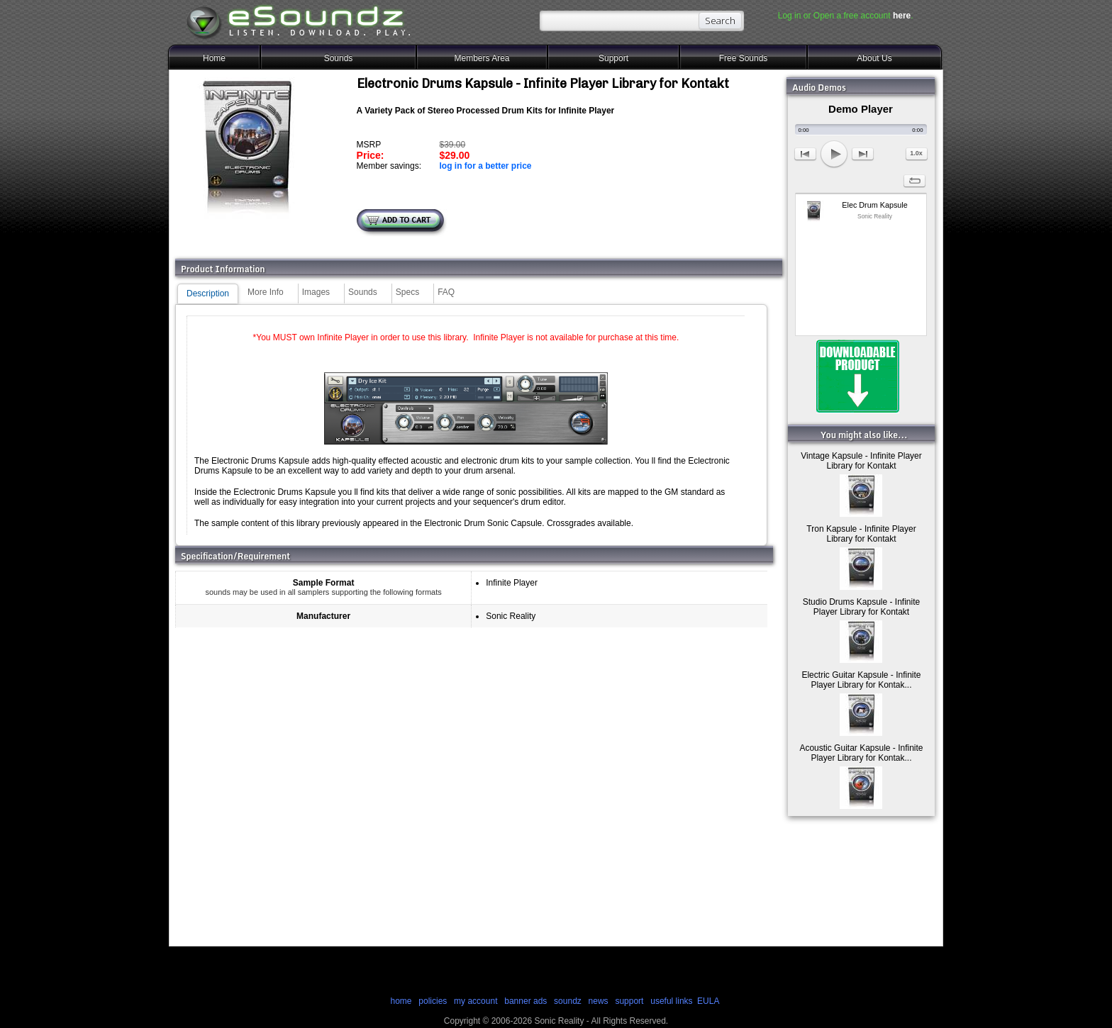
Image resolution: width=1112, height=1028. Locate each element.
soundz (568, 1001)
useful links (671, 1001)
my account (475, 1001)
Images (316, 292)
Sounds (338, 58)
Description (208, 293)
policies (432, 1001)
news (598, 1001)
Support (613, 58)
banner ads (525, 1001)
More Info (266, 292)
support (630, 1001)
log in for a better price (485, 166)
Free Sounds (743, 58)
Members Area (481, 58)
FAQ (446, 292)
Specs (407, 292)
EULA (708, 1001)
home (400, 1001)
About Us (874, 58)
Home (214, 58)
